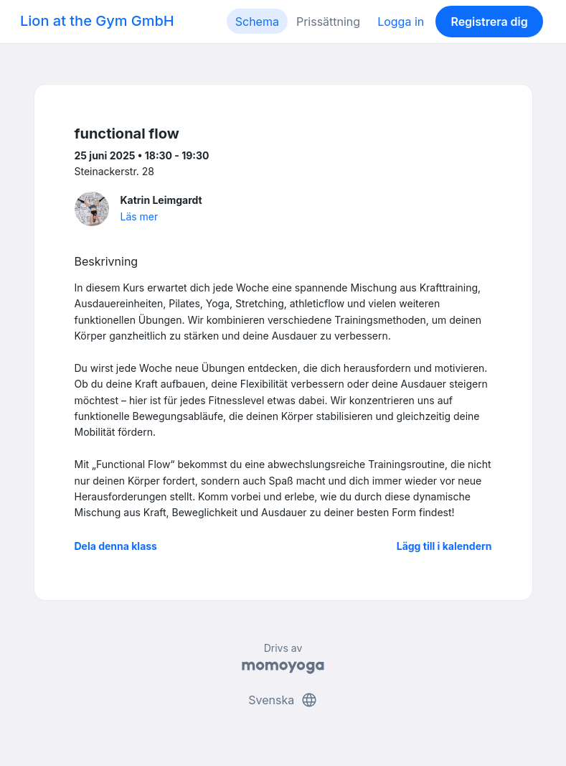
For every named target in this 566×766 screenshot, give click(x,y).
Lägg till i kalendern (444, 546)
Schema (257, 21)
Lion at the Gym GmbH (97, 20)
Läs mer (140, 216)
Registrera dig (489, 21)
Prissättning (328, 21)
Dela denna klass (116, 546)
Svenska (282, 700)
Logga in (400, 21)
